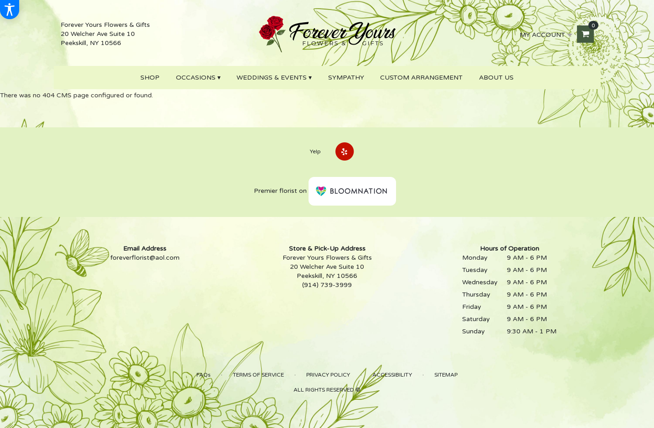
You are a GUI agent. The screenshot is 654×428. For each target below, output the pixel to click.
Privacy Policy (328, 375)
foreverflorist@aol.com (145, 258)
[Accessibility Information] (9, 9)
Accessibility (392, 375)
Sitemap (446, 375)
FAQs (203, 375)
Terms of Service (258, 375)
